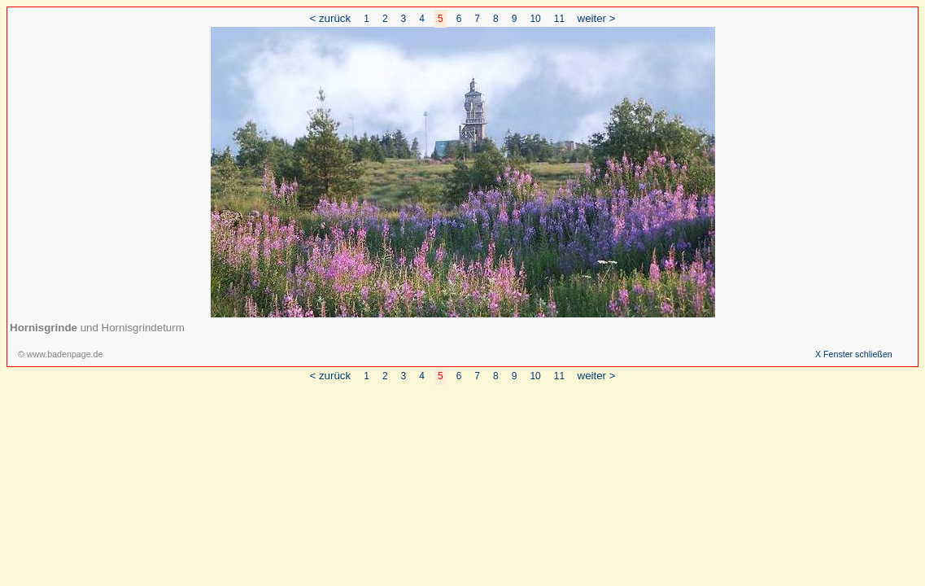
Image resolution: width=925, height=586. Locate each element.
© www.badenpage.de (60, 354)
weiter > (597, 18)
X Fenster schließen (853, 354)
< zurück (330, 18)
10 (535, 18)
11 (559, 18)
